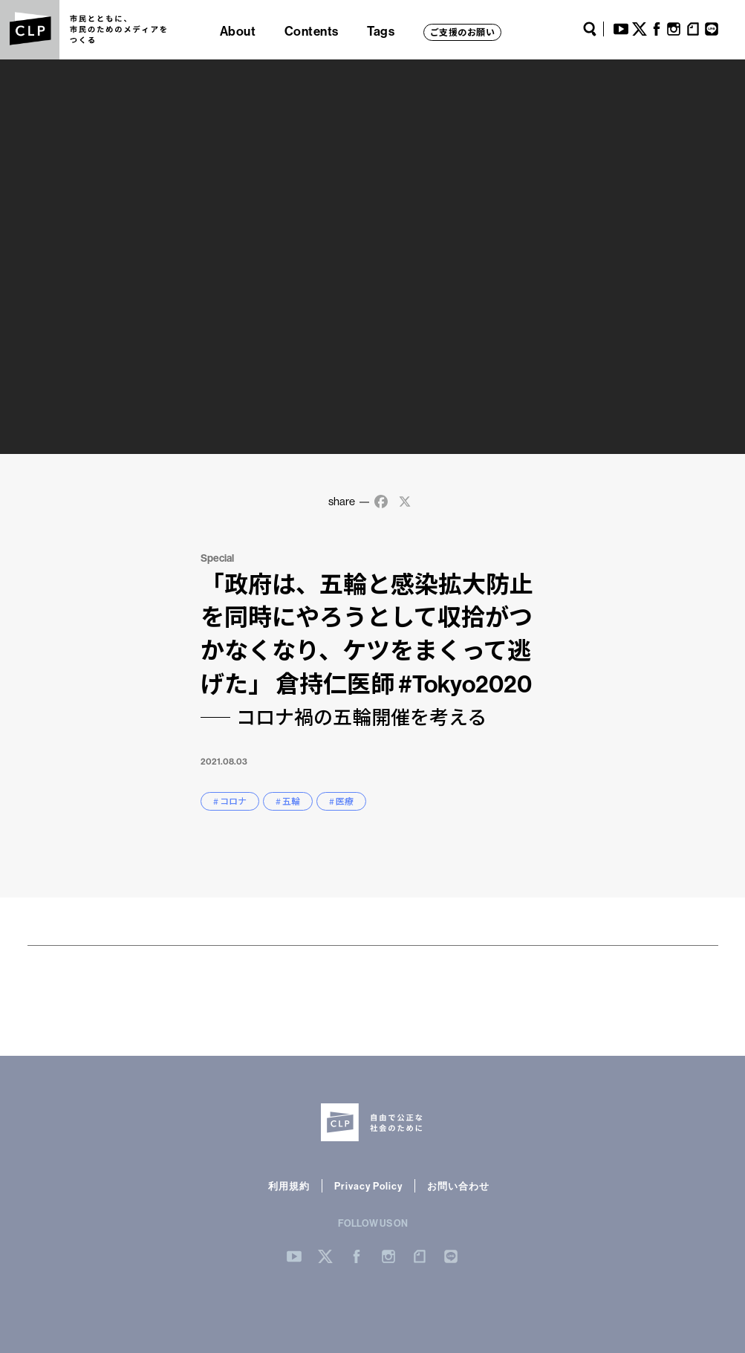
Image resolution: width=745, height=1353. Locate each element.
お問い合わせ (458, 1186)
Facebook (656, 29)
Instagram (673, 29)
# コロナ (230, 801)
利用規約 (289, 1186)
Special (217, 558)
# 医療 (341, 801)
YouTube (621, 29)
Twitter (639, 29)
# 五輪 (288, 801)
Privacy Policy (368, 1186)
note (693, 29)
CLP (29, 29)
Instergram (388, 1256)
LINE (711, 29)
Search (589, 29)
